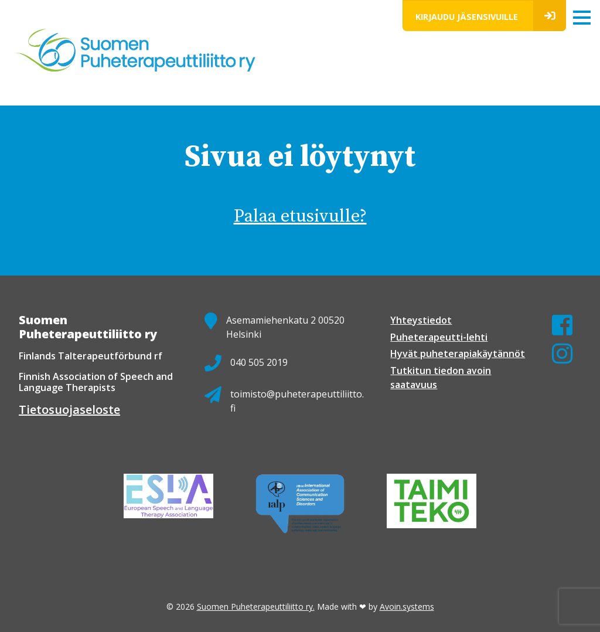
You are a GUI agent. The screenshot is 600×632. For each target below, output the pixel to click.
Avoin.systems (407, 606)
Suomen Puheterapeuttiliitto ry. (256, 606)
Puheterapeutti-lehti (439, 337)
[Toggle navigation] (582, 17)
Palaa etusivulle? (300, 216)
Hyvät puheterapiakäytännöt (457, 353)
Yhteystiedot (421, 320)
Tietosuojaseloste (69, 409)
